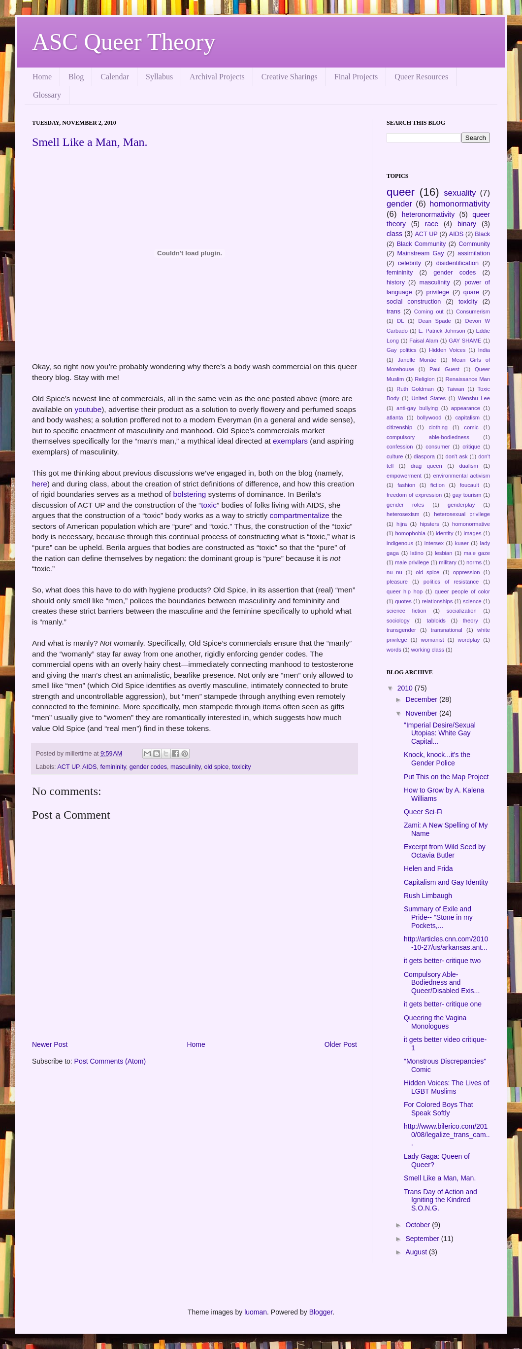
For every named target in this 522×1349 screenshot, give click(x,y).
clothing (438, 427)
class (394, 234)
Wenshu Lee (474, 398)
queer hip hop (405, 591)
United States (428, 398)
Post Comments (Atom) (110, 1061)
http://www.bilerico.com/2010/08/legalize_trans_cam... (447, 1134)
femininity (113, 766)
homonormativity (459, 203)
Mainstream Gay (420, 253)
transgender (401, 630)
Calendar (114, 76)
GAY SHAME (465, 341)
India (484, 350)
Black (482, 234)
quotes (403, 601)
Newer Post (49, 1044)
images (473, 533)
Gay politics (402, 350)
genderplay (461, 505)
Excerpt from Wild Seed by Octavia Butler (445, 851)
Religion (424, 379)
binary (466, 224)
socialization (462, 611)
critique (471, 447)
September (423, 1239)
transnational (446, 630)
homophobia (410, 533)
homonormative (471, 524)
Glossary (47, 95)
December (422, 699)
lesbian (443, 553)
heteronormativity (428, 214)
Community (474, 244)
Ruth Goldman (415, 389)
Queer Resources (421, 76)
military (447, 562)
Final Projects (356, 76)
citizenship (399, 427)
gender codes (148, 766)
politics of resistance (451, 582)
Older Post (341, 1044)
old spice (216, 766)
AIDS (89, 766)
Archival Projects (217, 76)
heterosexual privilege (462, 514)
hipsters (429, 524)
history (396, 282)
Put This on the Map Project (446, 777)
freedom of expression (414, 495)
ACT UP (68, 766)
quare (471, 292)
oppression (466, 572)
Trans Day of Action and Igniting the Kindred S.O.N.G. (440, 1200)
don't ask (456, 456)
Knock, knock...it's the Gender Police (437, 759)
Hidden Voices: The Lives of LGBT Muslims (446, 1087)
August (416, 1252)
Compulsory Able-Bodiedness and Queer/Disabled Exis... (442, 982)
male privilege (412, 562)
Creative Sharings (289, 76)
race (431, 224)
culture (395, 456)
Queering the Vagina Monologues (435, 1022)
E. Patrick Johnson (442, 331)
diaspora (424, 456)
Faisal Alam (423, 341)
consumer (437, 447)
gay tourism (467, 495)
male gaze (477, 553)
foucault (469, 485)
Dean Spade (434, 321)
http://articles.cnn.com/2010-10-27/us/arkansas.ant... (446, 943)
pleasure (397, 582)
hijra (401, 524)
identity (444, 533)
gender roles (405, 505)
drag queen (426, 466)
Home (42, 76)
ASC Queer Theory (123, 42)
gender (399, 203)
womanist (432, 640)
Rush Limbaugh (428, 895)
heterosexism (403, 514)
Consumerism (473, 311)
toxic (209, 505)
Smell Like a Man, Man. (90, 142)
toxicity (241, 766)
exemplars (290, 441)
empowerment (404, 476)
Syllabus (159, 76)
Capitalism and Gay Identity (446, 882)
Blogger (320, 1312)
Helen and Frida (428, 868)
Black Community (421, 244)
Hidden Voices (447, 350)
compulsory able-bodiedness (428, 437)
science (472, 601)
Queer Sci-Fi (423, 812)
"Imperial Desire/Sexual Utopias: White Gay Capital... (440, 733)
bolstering (189, 494)
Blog (76, 76)
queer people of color (462, 591)
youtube (87, 409)
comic (471, 427)
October (418, 1225)
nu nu (394, 572)
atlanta (395, 417)
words (394, 650)
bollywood (429, 417)
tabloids (436, 620)
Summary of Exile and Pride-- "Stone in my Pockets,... (438, 917)
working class (427, 650)
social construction (414, 301)
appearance (465, 408)
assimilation (473, 253)
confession (400, 447)
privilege (437, 292)
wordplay (469, 640)
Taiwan (455, 389)
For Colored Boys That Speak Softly (438, 1109)
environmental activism (461, 476)
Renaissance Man (468, 379)
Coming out (429, 311)
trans (393, 311)
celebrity (409, 263)
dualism (468, 466)
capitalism (467, 417)
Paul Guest (444, 369)
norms (474, 562)
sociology (398, 620)
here (39, 484)
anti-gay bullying (417, 408)
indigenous (400, 543)
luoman (255, 1312)
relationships (437, 601)
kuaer (462, 543)
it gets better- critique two (442, 961)
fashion (406, 485)
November (422, 713)
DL (400, 321)
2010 (406, 688)
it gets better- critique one (443, 1004)
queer (401, 192)
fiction (437, 485)
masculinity (185, 766)
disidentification (457, 263)
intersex (434, 543)
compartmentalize (299, 515)
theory (470, 620)
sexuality (460, 193)
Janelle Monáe (416, 360)
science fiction (406, 611)
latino (417, 553)
